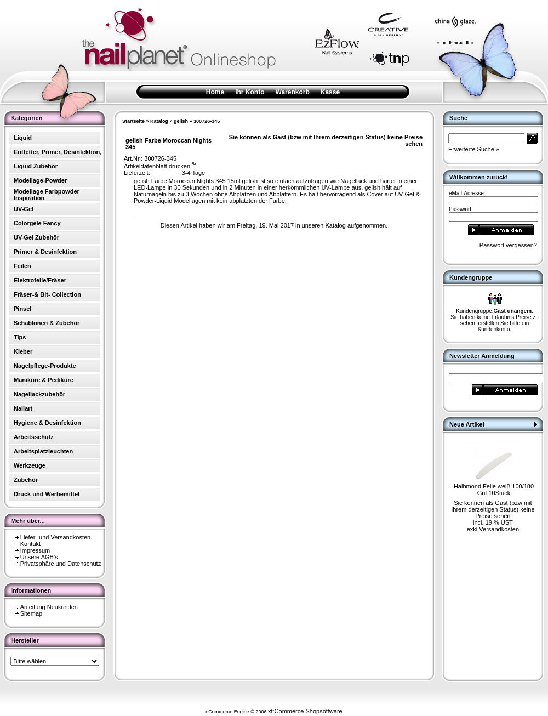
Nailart (23, 408)
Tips (20, 337)
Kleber (23, 351)
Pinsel (22, 308)
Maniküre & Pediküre (43, 380)
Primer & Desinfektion (45, 251)
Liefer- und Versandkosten (55, 537)
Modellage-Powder (40, 180)
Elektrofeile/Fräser (40, 280)
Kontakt (30, 544)
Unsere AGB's (39, 557)
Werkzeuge (29, 465)
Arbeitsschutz (34, 437)
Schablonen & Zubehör (46, 323)
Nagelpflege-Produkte (45, 365)
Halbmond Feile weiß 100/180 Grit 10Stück (494, 489)
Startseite (133, 121)
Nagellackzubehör (39, 394)
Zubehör (26, 479)
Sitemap (31, 613)
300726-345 (206, 121)
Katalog (159, 121)
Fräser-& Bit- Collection (47, 294)
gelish (181, 121)
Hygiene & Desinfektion (47, 422)
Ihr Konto (249, 92)
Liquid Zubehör (36, 166)
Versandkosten (499, 529)
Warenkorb (293, 92)
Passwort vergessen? (508, 245)
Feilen (22, 266)
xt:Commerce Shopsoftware (305, 711)
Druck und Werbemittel (46, 494)
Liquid (23, 137)
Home (215, 92)
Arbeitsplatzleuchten (43, 451)
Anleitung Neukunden (49, 607)
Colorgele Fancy (37, 223)
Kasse (330, 92)
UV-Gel (23, 209)
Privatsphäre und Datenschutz (60, 563)
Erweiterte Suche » (473, 149)
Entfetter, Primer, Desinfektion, (57, 152)
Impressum (35, 550)
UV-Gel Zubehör (36, 237)
